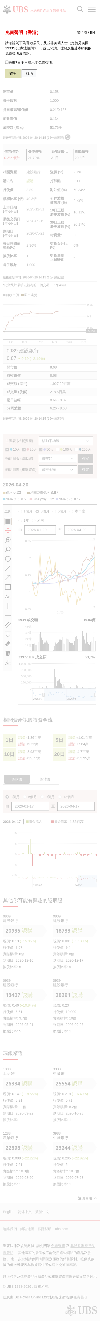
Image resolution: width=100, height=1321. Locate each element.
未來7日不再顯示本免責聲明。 (30, 63)
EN (92, 32)
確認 (12, 73)
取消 (29, 73)
